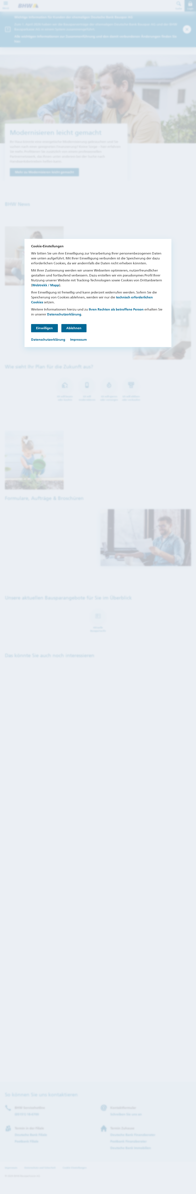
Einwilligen (44, 328)
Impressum (78, 339)
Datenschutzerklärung (64, 314)
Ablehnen (74, 328)
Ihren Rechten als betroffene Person (116, 309)
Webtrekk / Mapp (45, 285)
